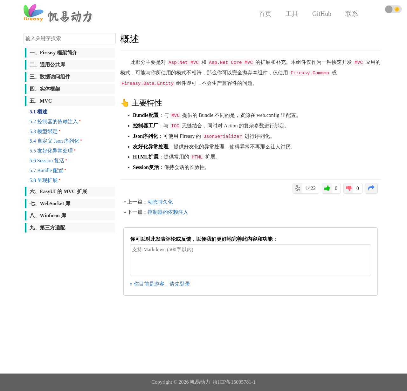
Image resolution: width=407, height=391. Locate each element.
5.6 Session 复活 (47, 160)
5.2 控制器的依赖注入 (54, 121)
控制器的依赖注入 (168, 212)
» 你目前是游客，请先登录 (160, 284)
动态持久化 (160, 202)
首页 (265, 13)
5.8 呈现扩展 (44, 180)
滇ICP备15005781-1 (234, 382)
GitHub (321, 13)
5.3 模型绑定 (44, 131)
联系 (351, 13)
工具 (292, 13)
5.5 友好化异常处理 (51, 150)
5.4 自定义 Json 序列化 (54, 141)
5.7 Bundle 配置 (46, 170)
